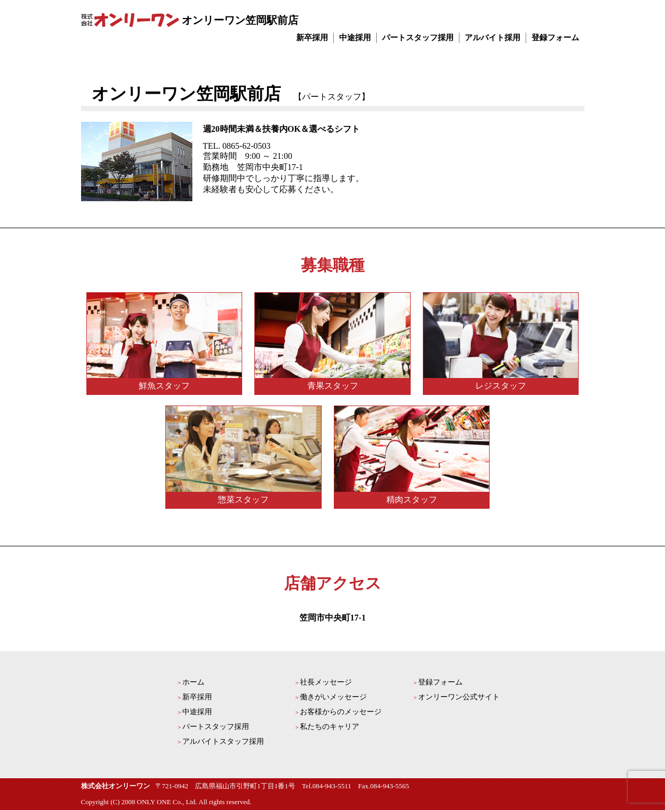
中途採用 (355, 37)
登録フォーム (555, 37)
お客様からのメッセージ (341, 712)
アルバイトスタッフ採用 (223, 741)
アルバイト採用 (492, 37)
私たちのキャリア (329, 727)
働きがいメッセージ (333, 697)
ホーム (193, 682)
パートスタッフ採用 (418, 37)
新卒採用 (312, 37)
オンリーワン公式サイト (459, 697)
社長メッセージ (326, 682)
